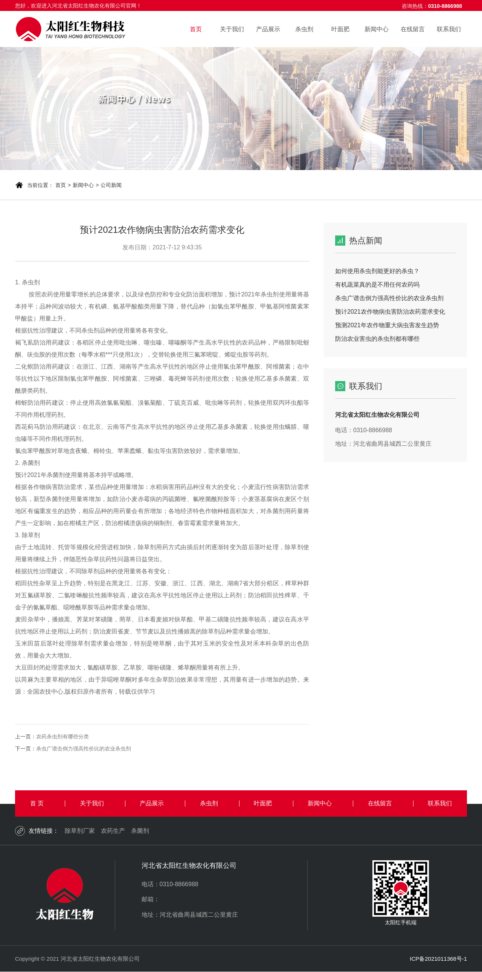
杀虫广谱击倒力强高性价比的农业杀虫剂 (83, 749)
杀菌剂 (140, 831)
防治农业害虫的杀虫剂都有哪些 (377, 339)
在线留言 (413, 29)
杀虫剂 (304, 29)
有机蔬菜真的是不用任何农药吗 (377, 284)
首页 (196, 29)
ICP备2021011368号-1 (438, 958)
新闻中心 (377, 29)
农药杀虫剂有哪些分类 (62, 737)
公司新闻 (111, 185)
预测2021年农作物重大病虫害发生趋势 (387, 325)
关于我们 (232, 29)
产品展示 (268, 29)
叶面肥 (340, 29)
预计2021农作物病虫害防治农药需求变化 (390, 311)
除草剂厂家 (80, 831)
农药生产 (113, 831)
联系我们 (449, 29)
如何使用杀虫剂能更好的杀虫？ (377, 271)
